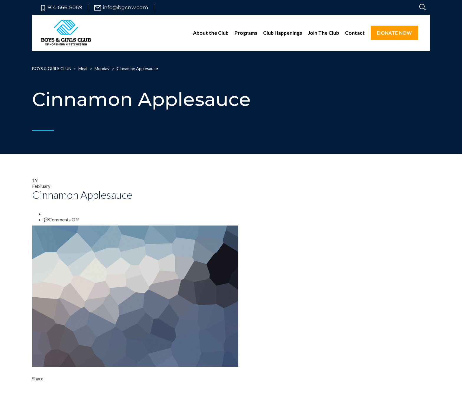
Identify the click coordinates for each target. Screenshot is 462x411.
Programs (246, 32)
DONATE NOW (394, 33)
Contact (355, 32)
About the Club (211, 32)
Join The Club (323, 32)
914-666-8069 (65, 7)
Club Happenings (282, 32)
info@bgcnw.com (125, 7)
